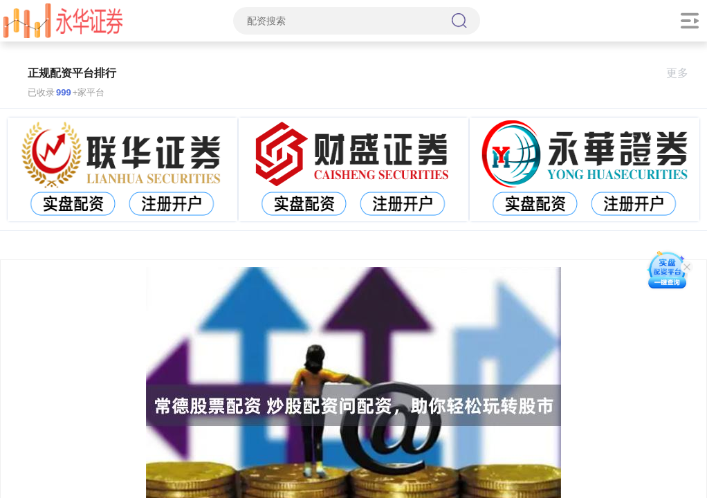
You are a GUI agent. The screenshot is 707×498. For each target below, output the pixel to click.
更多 (683, 73)
